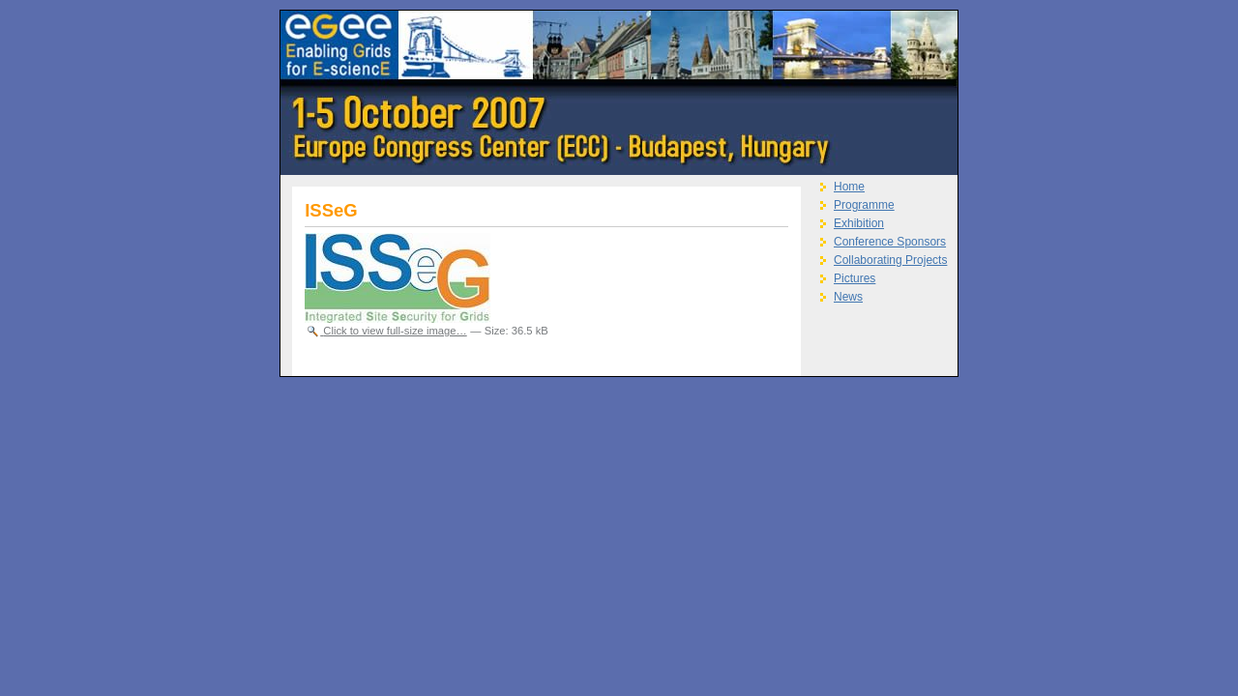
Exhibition (859, 223)
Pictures (854, 278)
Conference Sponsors (890, 241)
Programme (864, 205)
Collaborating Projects (890, 260)
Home (849, 186)
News (848, 297)
